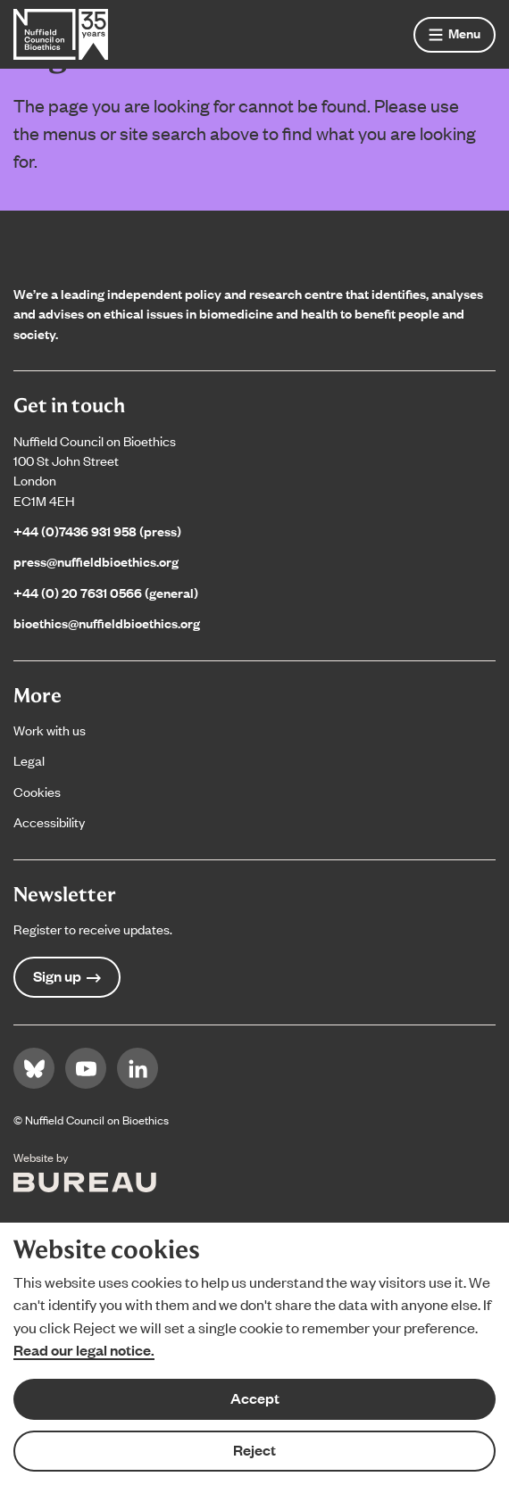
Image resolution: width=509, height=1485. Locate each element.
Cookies (37, 791)
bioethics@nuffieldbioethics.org (106, 622)
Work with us (49, 729)
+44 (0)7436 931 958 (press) (97, 530)
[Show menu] (454, 35)
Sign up (67, 976)
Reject (254, 1449)
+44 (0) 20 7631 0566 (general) (105, 592)
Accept (255, 1398)
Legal (29, 760)
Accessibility (49, 821)
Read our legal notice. (83, 1350)
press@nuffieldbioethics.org (96, 561)
